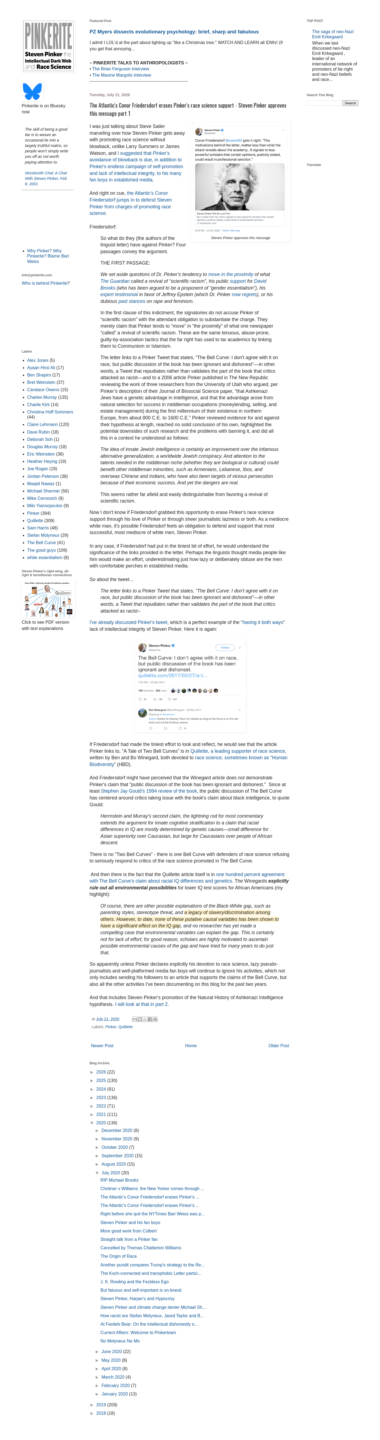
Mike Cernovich (42, 498)
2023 (101, 1097)
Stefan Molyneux (43, 535)
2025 (101, 1080)
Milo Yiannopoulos (44, 505)
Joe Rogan (37, 468)
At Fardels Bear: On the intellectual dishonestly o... (149, 1324)
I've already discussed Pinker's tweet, (129, 622)
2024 (101, 1089)
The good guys (41, 550)
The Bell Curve (41, 542)
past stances (132, 301)
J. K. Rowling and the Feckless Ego (134, 1281)
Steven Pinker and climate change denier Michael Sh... (153, 1307)
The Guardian (115, 281)
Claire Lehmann (42, 424)
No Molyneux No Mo (120, 1341)
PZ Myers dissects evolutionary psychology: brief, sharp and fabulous (174, 31)
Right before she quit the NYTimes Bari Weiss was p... (152, 1214)
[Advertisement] (47, 218)
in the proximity (237, 274)
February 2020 (116, 1385)
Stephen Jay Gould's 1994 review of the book (149, 791)
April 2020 (112, 1368)
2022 (101, 1106)
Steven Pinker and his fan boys (130, 1222)
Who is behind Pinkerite (44, 283)
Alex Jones (37, 360)
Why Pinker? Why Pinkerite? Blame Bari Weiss (48, 256)
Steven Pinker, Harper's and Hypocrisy (137, 1298)
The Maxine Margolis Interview (121, 75)
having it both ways (263, 622)
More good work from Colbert (128, 1231)
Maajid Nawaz (40, 483)
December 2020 (118, 1130)
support (238, 281)
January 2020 (115, 1394)
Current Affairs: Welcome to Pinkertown (138, 1332)
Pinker (110, 1027)
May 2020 (112, 1360)
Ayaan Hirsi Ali (41, 367)
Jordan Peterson (43, 476)
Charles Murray (42, 397)
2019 (101, 1405)
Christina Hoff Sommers (50, 412)
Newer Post (102, 1045)
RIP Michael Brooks (119, 1180)
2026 (101, 1072)
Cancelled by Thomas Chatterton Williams (140, 1248)
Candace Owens (43, 389)
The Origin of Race (118, 1256)
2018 (101, 1413)
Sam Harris (38, 528)
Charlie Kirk (38, 404)
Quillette (125, 1027)
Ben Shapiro (39, 375)
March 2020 (114, 1377)
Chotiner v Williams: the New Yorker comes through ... (152, 1188)
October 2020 (115, 1147)
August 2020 (114, 1164)
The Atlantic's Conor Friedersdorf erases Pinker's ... (149, 1197)
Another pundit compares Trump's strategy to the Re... (152, 1265)
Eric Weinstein (41, 454)
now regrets (244, 294)
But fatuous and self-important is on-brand (140, 1290)
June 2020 (112, 1351)
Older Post (278, 1045)
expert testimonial (119, 294)
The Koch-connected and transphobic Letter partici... (150, 1273)
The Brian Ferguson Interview (120, 69)
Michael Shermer (43, 491)
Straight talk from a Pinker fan (129, 1239)
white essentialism (44, 557)
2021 (101, 1114)
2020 (101, 1123)
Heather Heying (42, 461)
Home (191, 1045)
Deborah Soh (40, 439)
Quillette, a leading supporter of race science (238, 751)
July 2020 (111, 1173)
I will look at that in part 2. (141, 1004)
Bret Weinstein (41, 382)
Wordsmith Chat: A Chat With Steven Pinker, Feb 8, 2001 (46, 178)
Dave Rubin (38, 432)
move (214, 274)
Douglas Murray (42, 446)
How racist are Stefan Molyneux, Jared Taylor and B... (152, 1315)
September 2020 (118, 1155)
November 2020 (118, 1139)
